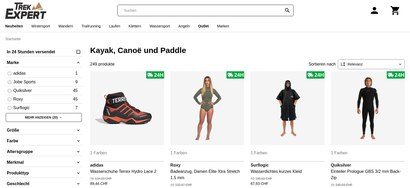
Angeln (184, 26)
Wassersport (160, 26)
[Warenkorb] (395, 10)
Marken (223, 26)
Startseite (13, 39)
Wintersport (40, 26)
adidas (97, 165)
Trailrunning (91, 26)
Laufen (114, 26)
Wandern (65, 26)
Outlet (203, 26)
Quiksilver (341, 165)
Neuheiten (14, 26)
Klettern (135, 26)
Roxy (175, 165)
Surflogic (259, 165)
